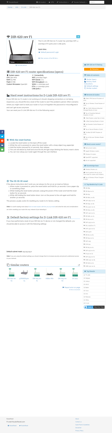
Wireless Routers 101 (90, 169)
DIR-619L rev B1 (88, 203)
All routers (41, 2)
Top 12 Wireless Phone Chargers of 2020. (93, 178)
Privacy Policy (79, 430)
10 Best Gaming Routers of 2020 (93, 121)
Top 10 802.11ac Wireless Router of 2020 (93, 138)
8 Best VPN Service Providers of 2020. (93, 99)
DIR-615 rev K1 (88, 219)
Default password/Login (48, 52)
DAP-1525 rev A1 (89, 222)
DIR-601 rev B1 (88, 235)
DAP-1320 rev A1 (89, 213)
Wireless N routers (89, 154)
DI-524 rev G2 (88, 253)
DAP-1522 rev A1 (89, 250)
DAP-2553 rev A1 (89, 257)
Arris (85, 293)
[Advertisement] (43, 23)
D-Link (23, 7)
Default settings (91, 86)
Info (16, 7)
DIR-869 (86, 188)
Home (10, 7)
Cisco (86, 290)
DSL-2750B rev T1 (89, 225)
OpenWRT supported (90, 157)
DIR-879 (86, 194)
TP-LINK (86, 275)
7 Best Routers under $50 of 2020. (94, 118)
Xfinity (86, 300)
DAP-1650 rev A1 (89, 200)
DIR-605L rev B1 (88, 210)
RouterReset (12, 2)
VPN (51, 2)
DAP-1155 (87, 241)
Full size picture (21, 65)
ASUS (86, 284)
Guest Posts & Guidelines (82, 424)
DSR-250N (87, 232)
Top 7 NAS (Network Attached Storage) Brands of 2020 (92, 109)
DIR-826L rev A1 (88, 216)
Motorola (86, 297)
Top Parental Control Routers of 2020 (93, 125)
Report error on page (71, 288)
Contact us (78, 421)
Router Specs (90, 79)
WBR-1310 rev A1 (89, 266)
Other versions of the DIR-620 (48, 58)
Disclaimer (78, 427)
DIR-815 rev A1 (88, 247)
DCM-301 (87, 244)
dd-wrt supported (89, 160)
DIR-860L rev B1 (88, 197)
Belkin (86, 287)
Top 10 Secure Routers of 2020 (93, 129)
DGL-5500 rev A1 (89, 207)
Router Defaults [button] (79, 2)
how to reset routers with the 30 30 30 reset (42, 206)
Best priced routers (89, 148)
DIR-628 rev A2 (88, 263)
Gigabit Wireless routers (91, 151)
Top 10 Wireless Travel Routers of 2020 (93, 104)
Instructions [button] (63, 2)
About (77, 419)
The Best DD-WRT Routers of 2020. (92, 133)
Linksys (86, 281)
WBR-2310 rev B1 (89, 260)
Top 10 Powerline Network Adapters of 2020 (91, 114)
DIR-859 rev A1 (88, 191)
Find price (94, 69)
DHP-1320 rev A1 (89, 228)
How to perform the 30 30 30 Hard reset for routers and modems (93, 173)
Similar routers (90, 88)
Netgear (86, 278)
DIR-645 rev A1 (88, 238)
